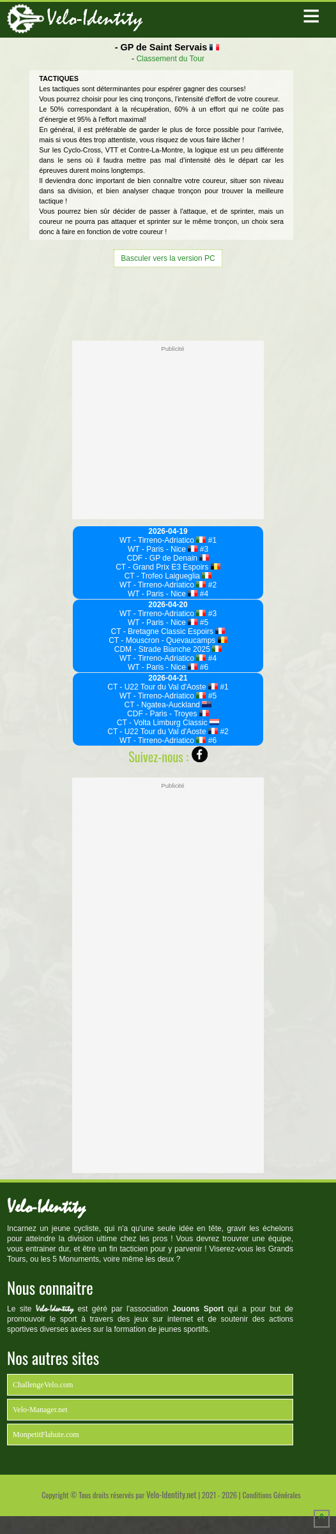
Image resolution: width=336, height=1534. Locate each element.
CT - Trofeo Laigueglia (168, 576)
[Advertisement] (168, 302)
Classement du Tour (170, 58)
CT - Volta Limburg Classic (168, 722)
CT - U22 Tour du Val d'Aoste (162, 686)
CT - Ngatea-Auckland (168, 704)
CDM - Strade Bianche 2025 (168, 649)
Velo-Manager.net (40, 1409)
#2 (211, 584)
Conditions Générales (271, 1494)
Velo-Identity (94, 18)
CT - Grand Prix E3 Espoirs (168, 567)
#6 (202, 667)
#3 (202, 549)
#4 (202, 593)
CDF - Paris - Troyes (168, 713)
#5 (202, 622)
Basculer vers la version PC (168, 258)
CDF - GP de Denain (168, 558)
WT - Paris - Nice (163, 549)
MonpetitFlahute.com (46, 1434)
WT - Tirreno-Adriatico (162, 540)
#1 (211, 540)
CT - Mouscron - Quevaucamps (168, 640)
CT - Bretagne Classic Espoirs (168, 631)
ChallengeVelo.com (43, 1384)
